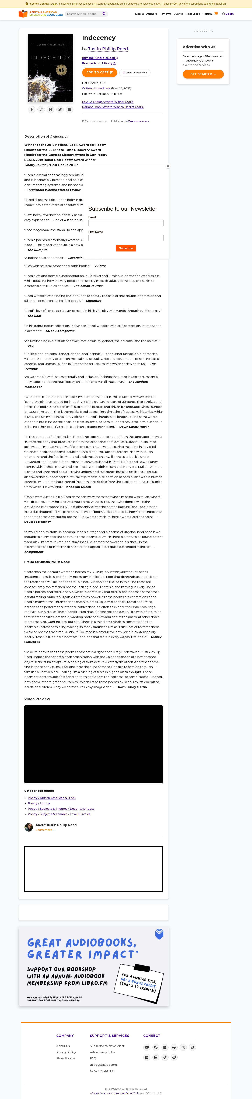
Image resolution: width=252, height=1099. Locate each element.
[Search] (104, 14)
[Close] (168, 165)
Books (139, 13)
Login (228, 13)
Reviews (165, 13)
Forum (207, 13)
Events (178, 13)
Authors (151, 13)
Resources (193, 13)
